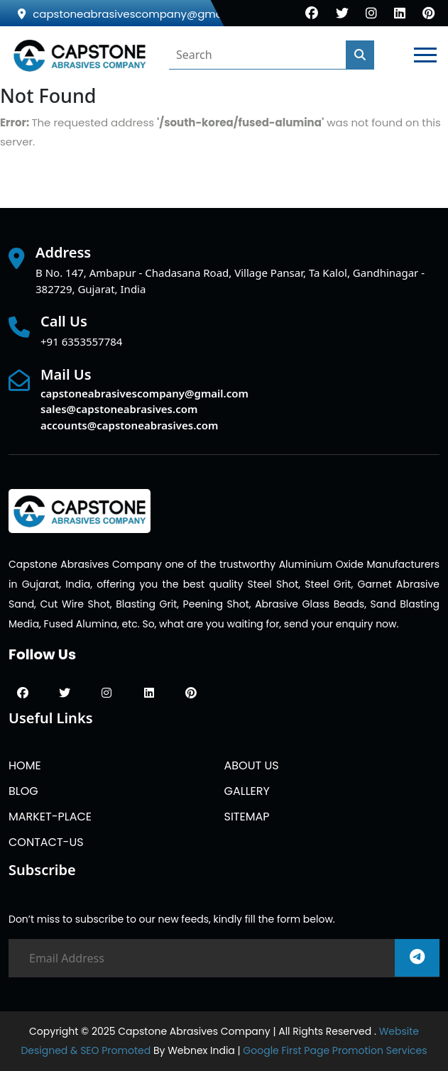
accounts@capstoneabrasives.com (129, 425)
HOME (25, 765)
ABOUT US (251, 765)
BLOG (23, 791)
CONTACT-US (46, 842)
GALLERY (247, 791)
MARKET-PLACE (50, 816)
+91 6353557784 (81, 341)
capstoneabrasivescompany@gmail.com (136, 13)
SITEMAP (247, 816)
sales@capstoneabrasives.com (118, 409)
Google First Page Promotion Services (335, 1050)
